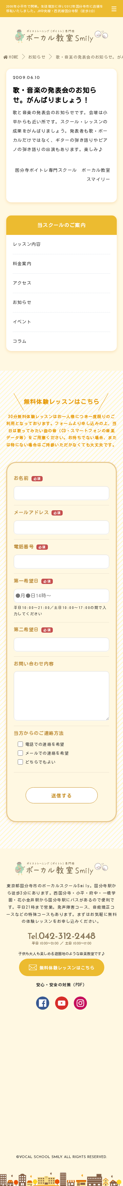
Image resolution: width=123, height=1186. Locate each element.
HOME (11, 57)
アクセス (22, 283)
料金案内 (22, 264)
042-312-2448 (67, 936)
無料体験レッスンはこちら (66, 968)
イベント (22, 322)
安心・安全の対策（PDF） (61, 985)
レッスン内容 (27, 244)
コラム (20, 341)
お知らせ (37, 57)
